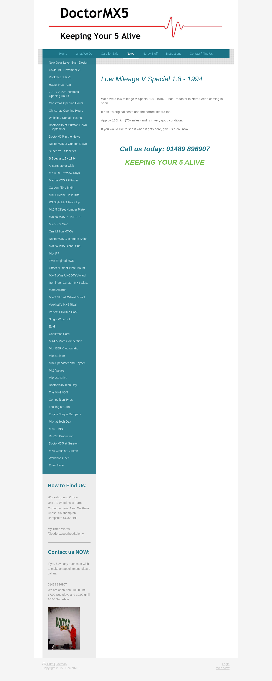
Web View (223, 668)
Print (48, 664)
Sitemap (61, 664)
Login (226, 664)
